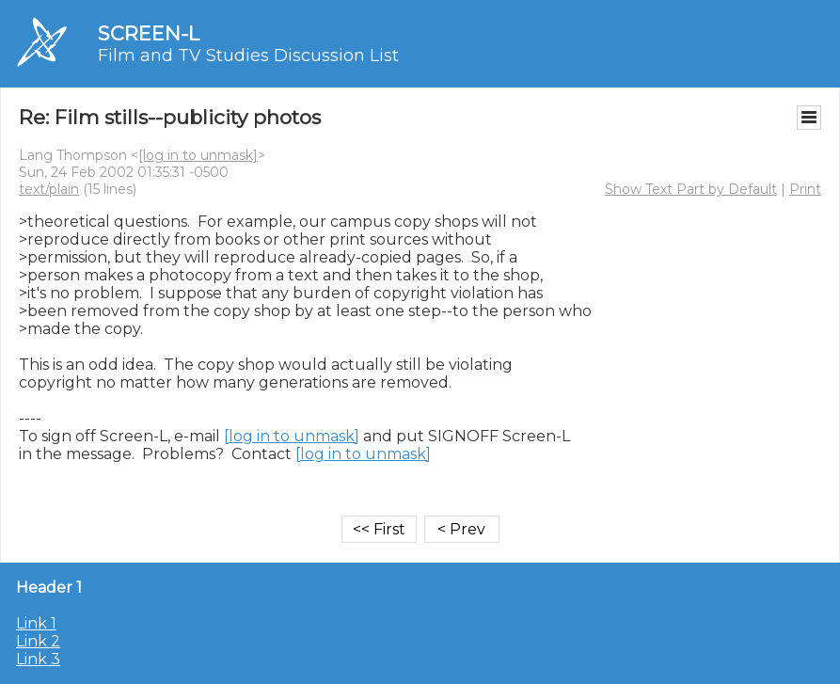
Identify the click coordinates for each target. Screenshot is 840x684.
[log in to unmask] (198, 155)
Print (805, 189)
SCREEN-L (148, 33)
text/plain (49, 189)
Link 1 (36, 623)
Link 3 (38, 659)
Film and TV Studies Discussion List (248, 55)
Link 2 (38, 641)
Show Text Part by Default (691, 189)
